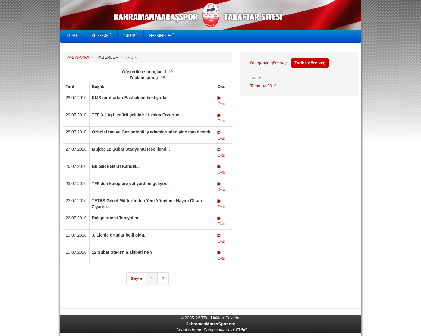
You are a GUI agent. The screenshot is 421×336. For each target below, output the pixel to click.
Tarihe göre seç (309, 63)
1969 (71, 35)
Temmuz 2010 (263, 85)
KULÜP (130, 35)
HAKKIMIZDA (161, 35)
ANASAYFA (78, 57)
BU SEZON (102, 35)
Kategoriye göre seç (268, 63)
